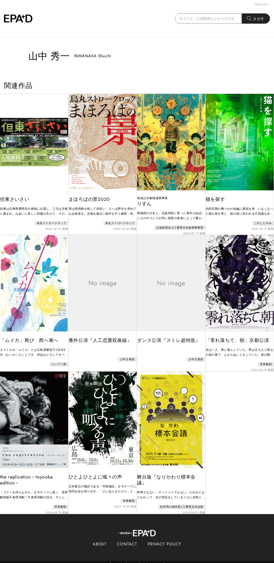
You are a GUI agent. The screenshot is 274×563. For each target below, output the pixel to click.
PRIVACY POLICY (164, 540)
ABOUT (100, 540)
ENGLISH (262, 4)
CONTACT (127, 540)
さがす (256, 18)
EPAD (132, 560)
